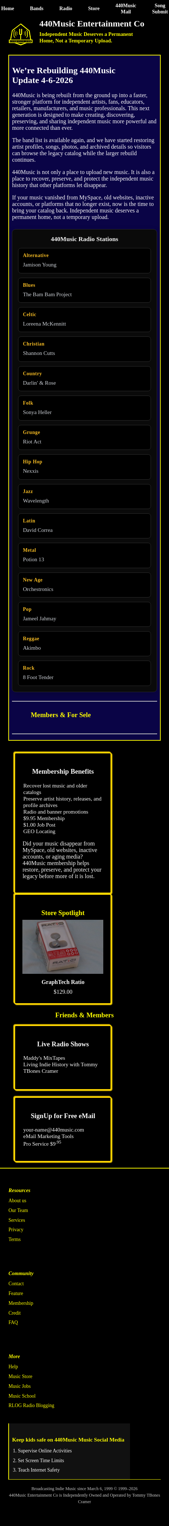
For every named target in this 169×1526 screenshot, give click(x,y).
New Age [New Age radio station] (33, 580)
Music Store (20, 1376)
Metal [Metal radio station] (29, 550)
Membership (20, 1303)
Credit (14, 1313)
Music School (21, 1396)
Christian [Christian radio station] (33, 344)
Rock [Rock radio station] (28, 668)
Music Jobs (19, 1386)
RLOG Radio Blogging (31, 1405)
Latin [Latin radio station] (29, 521)
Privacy (15, 1229)
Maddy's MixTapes (44, 1058)
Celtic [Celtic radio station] (29, 314)
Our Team (18, 1210)
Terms (14, 1239)
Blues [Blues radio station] (29, 285)
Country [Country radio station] (32, 373)
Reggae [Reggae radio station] (31, 638)
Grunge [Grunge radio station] (31, 432)
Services (16, 1220)
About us (17, 1200)
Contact (15, 1283)
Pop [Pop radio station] (27, 609)
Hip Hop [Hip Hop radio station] (32, 461)
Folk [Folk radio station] (28, 403)
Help (13, 1366)
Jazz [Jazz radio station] (28, 491)
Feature (15, 1293)
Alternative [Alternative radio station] (36, 255)
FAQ (13, 1322)
